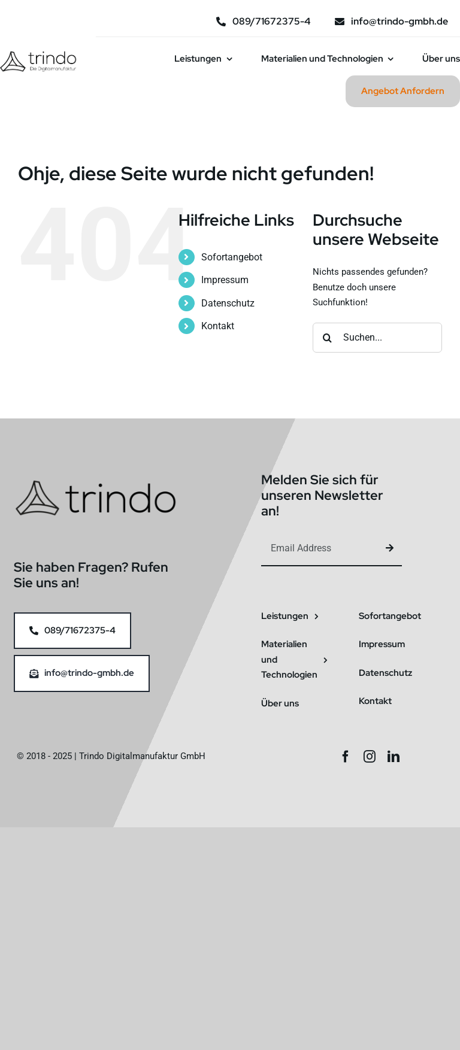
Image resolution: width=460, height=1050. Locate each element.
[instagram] (370, 757)
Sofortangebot (231, 257)
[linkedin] (394, 757)
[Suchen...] (377, 338)
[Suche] (328, 338)
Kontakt (217, 326)
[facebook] (346, 757)
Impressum (225, 280)
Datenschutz (228, 303)
